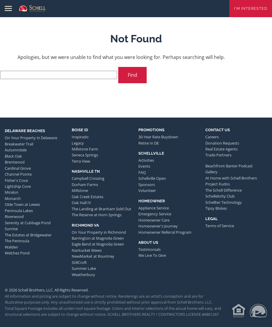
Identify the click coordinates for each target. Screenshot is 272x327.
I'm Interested (250, 8)
